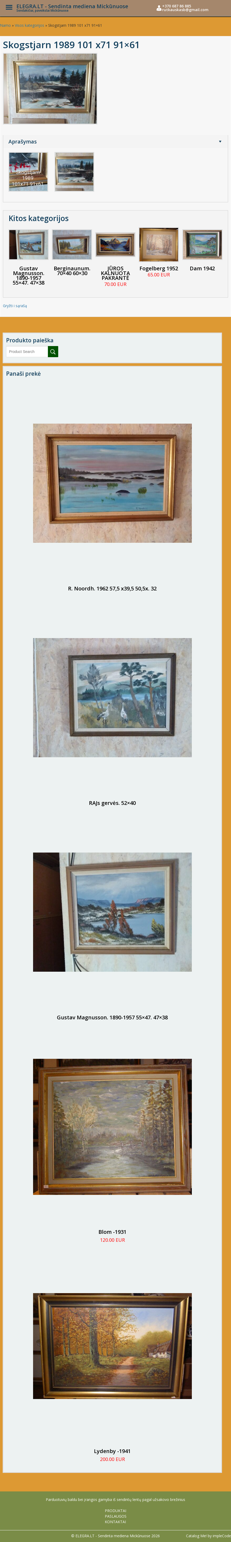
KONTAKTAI (115, 1521)
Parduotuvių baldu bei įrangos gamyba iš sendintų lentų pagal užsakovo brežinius (115, 1499)
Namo (5, 25)
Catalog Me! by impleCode (208, 1535)
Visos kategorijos (29, 25)
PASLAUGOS (115, 1516)
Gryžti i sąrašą (15, 305)
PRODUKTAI (115, 1510)
